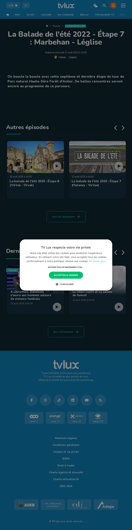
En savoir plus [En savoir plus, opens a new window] (97, 261)
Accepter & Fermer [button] (66, 275)
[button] (66, 267)
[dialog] (66, 265)
